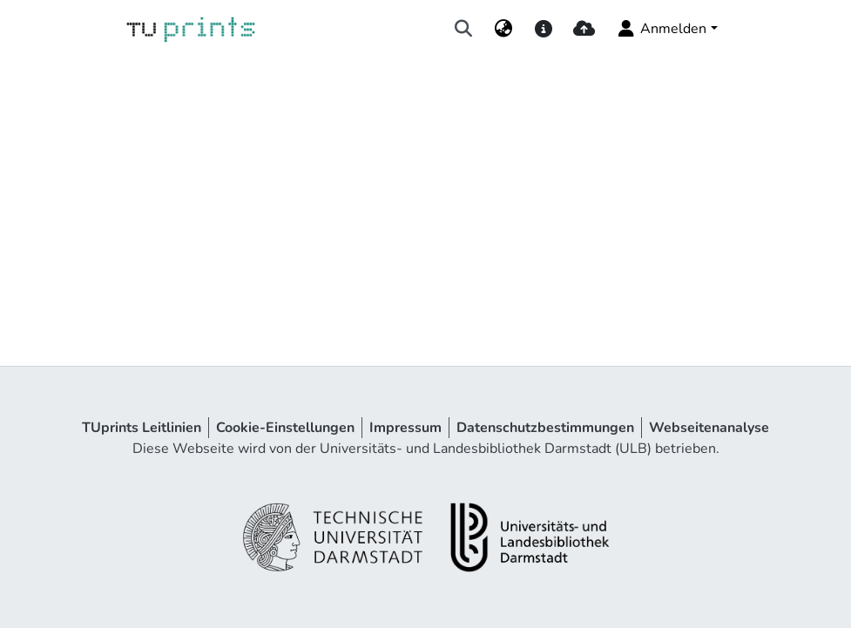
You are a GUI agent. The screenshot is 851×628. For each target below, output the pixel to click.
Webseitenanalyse (709, 427)
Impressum (405, 427)
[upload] (584, 28)
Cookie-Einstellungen (285, 427)
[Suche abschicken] (463, 28)
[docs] (544, 28)
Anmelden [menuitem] (660, 28)
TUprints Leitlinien (141, 427)
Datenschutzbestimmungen (545, 427)
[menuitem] (503, 28)
